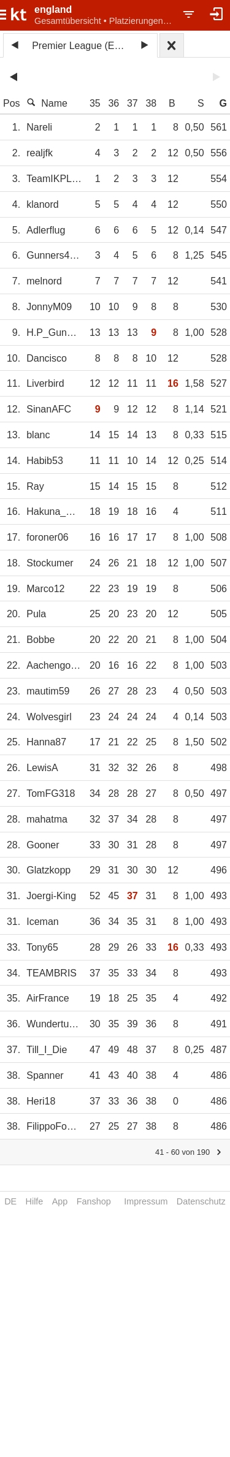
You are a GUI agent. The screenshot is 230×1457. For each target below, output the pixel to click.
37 (132, 103)
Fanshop (94, 1201)
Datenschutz (201, 1201)
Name (46, 102)
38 (150, 103)
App (60, 1201)
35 (95, 103)
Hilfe (35, 1201)
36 (113, 103)
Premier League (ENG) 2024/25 (82, 45)
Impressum (145, 1201)
